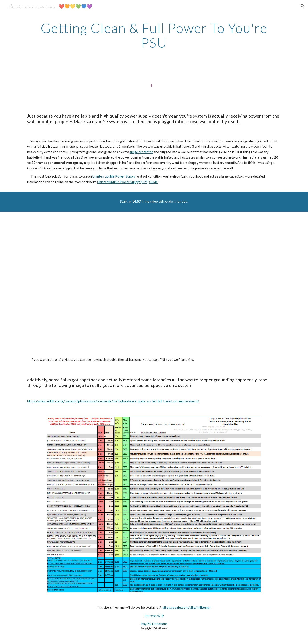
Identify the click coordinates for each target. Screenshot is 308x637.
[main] (153, 35)
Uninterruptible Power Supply (113, 176)
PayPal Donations (154, 624)
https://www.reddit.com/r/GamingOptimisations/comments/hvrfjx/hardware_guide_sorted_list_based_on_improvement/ (113, 401)
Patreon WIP (154, 616)
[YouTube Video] (153, 281)
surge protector (141, 152)
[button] (302, 6)
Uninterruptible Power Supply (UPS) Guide (127, 182)
